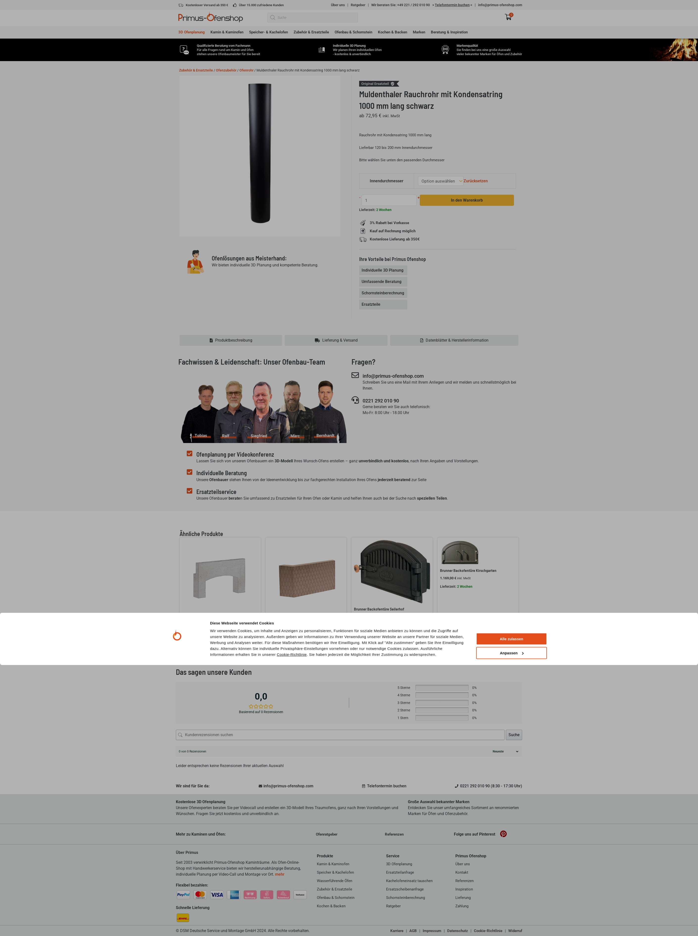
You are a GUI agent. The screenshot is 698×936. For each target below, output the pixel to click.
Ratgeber (358, 5)
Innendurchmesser (387, 180)
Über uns (338, 5)
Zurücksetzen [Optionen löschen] (475, 180)
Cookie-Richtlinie (292, 925)
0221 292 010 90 (386, 400)
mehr (279, 874)
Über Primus (187, 852)
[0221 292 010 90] (355, 400)
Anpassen (512, 924)
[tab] (384, 270)
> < (452, 5)
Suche (514, 734)
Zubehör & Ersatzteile (196, 70)
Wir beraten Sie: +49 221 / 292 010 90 (400, 5)
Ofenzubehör (226, 70)
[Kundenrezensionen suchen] (340, 734)
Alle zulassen (511, 910)
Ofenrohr (246, 70)
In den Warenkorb (464, 199)
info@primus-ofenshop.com (500, 5)
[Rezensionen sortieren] (505, 751)
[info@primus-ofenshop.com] (355, 375)
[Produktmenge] (388, 199)
